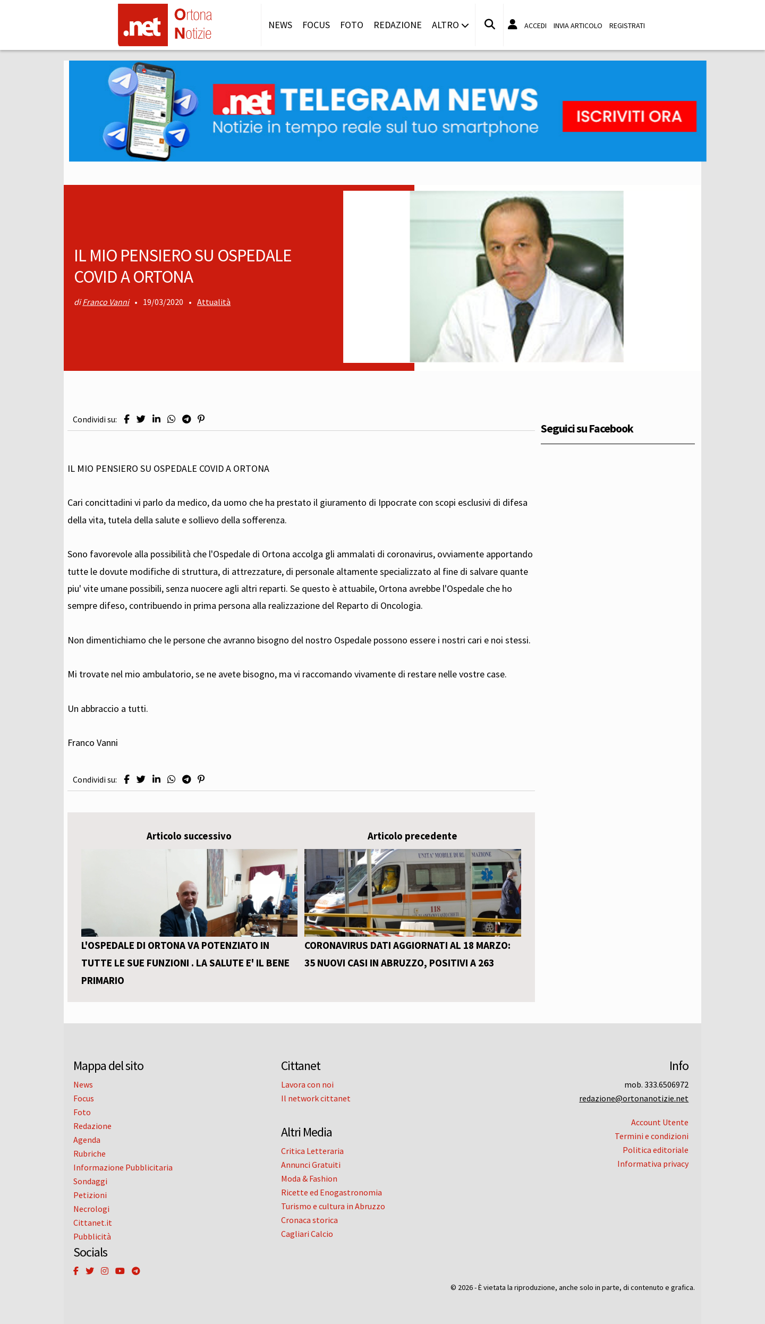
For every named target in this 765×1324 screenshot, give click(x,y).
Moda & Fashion (309, 1178)
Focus (316, 25)
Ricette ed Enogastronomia (331, 1192)
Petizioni (90, 1195)
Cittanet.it (92, 1222)
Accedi (535, 25)
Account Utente (659, 1122)
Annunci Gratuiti (311, 1164)
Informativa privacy (652, 1163)
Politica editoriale (655, 1149)
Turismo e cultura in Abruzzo (333, 1206)
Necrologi (91, 1208)
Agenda (86, 1139)
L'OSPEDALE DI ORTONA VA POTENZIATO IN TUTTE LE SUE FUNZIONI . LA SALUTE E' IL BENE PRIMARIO (185, 962)
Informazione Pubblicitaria (123, 1167)
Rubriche (89, 1153)
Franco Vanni (105, 301)
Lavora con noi (307, 1084)
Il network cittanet (316, 1098)
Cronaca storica (309, 1220)
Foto (351, 25)
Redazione (397, 25)
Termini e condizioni (651, 1136)
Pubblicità (92, 1236)
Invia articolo (578, 25)
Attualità (214, 301)
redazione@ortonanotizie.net (633, 1098)
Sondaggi (90, 1181)
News (280, 25)
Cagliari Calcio (307, 1233)
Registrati (627, 25)
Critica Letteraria (312, 1150)
